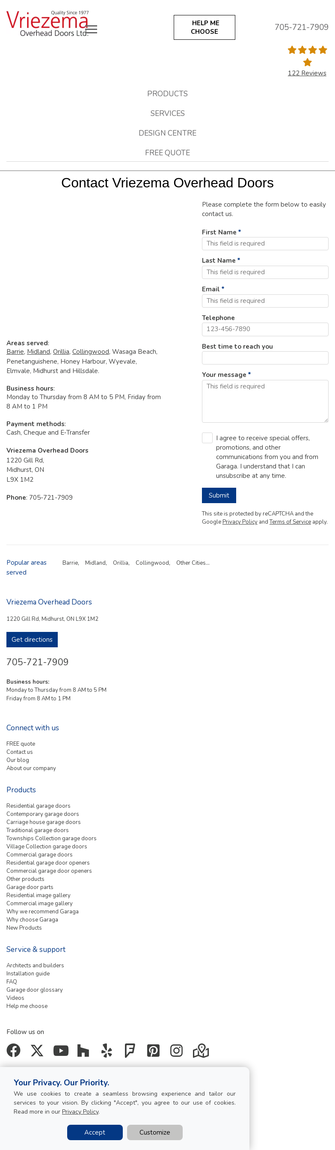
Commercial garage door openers (49, 871)
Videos (15, 998)
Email (211, 289)
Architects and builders (35, 965)
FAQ (11, 982)
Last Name (219, 260)
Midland (38, 351)
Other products (25, 879)
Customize (154, 1132)
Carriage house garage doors (43, 822)
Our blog (17, 760)
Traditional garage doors (37, 830)
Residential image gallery (38, 895)
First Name (219, 232)
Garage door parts (29, 887)
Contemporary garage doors (42, 814)
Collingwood (90, 351)
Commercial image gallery (39, 903)
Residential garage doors (38, 806)
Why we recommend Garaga (42, 912)
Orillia (61, 351)
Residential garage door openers (48, 863)
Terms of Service (290, 522)
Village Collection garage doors (46, 847)
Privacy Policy (240, 522)
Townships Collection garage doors (51, 838)
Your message (224, 374)
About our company (31, 768)
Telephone (218, 318)
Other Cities (191, 563)
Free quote (167, 153)
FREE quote (20, 744)
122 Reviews (307, 73)
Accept (94, 1132)
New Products (24, 928)
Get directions (32, 639)
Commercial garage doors (39, 855)
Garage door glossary (34, 990)
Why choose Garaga (32, 920)
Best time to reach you (237, 346)
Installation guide (28, 974)
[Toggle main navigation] (91, 29)
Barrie (15, 351)
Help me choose (26, 1006)
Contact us (19, 752)
